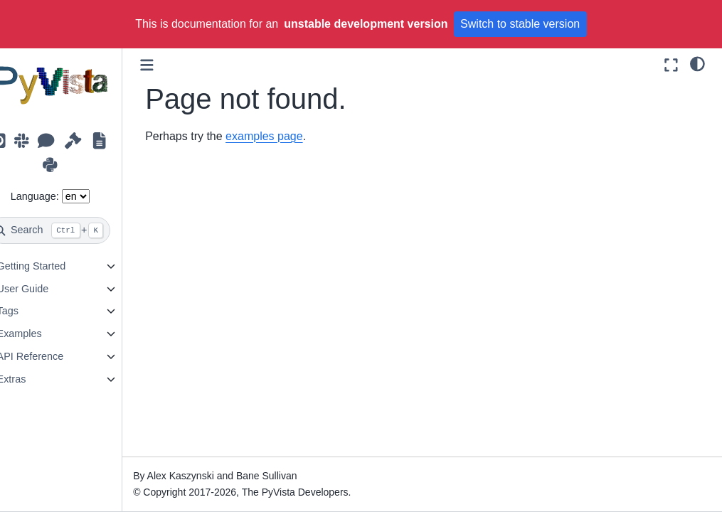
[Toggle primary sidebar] (169, 65)
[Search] (71, 230)
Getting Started (52, 266)
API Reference (51, 356)
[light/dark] (697, 63)
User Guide (44, 288)
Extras (33, 379)
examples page (286, 136)
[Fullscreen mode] (671, 65)
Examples (40, 333)
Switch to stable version (520, 24)
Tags (29, 310)
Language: (56, 196)
